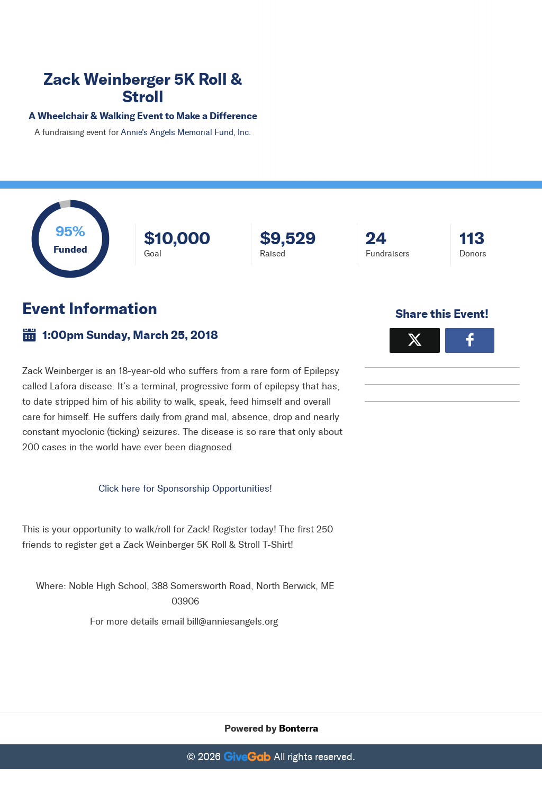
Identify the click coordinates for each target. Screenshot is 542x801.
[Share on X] (415, 340)
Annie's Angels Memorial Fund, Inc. (186, 132)
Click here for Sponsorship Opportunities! (185, 488)
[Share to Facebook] (469, 340)
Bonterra (298, 728)
